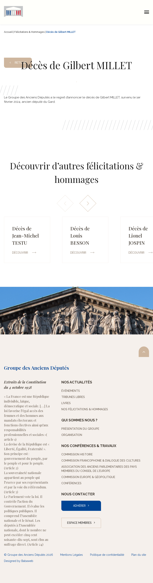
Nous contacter (78, 494)
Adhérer (79, 505)
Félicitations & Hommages (29, 32)
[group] (27, 240)
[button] (87, 203)
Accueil (8, 32)
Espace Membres (79, 522)
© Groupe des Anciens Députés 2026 (28, 554)
